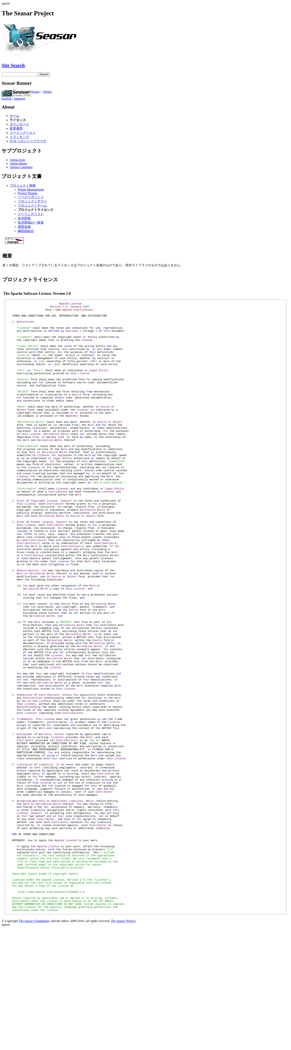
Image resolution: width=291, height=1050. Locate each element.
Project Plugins (27, 193)
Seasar (35, 91)
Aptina (47, 91)
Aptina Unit (17, 160)
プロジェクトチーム (32, 205)
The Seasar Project (123, 1043)
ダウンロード (19, 124)
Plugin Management (31, 189)
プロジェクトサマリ (32, 201)
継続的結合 (26, 231)
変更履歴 (16, 128)
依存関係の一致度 (31, 222)
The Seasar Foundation (34, 1043)
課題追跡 (24, 226)
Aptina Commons (21, 167)
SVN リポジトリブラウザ (28, 141)
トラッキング (19, 137)
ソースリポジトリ (31, 197)
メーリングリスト (23, 132)
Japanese (19, 98)
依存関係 (24, 218)
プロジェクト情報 (23, 185)
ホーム (14, 115)
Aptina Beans (18, 163)
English (7, 98)
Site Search (13, 65)
